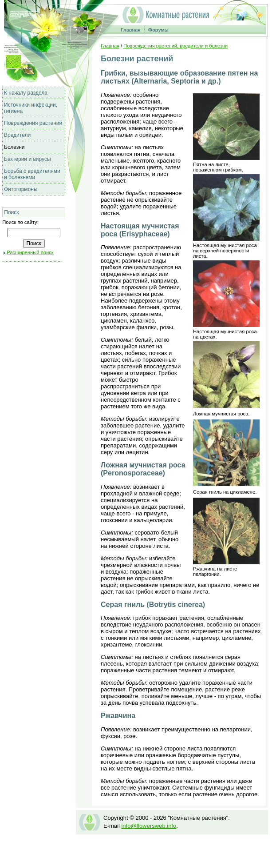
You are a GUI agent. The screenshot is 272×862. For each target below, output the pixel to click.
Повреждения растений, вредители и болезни (175, 45)
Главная (131, 29)
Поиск (11, 212)
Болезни (14, 147)
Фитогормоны (21, 189)
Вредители (17, 135)
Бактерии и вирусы (27, 159)
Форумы (158, 29)
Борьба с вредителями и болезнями (32, 174)
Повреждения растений (33, 123)
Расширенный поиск (30, 252)
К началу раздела (25, 93)
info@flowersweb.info (148, 825)
